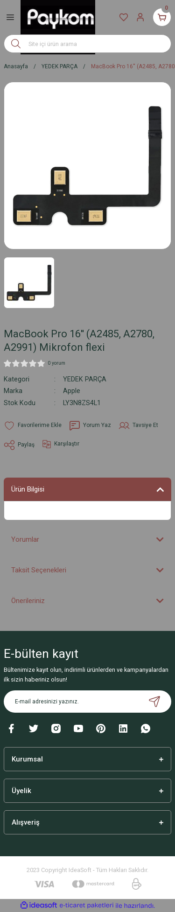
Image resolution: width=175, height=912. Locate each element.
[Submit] (154, 701)
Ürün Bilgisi (27, 489)
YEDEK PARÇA (84, 379)
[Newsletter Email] (87, 701)
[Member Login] (140, 17)
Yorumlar (25, 539)
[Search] (87, 43)
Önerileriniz (28, 601)
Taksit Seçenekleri (38, 570)
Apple (71, 391)
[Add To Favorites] (33, 425)
